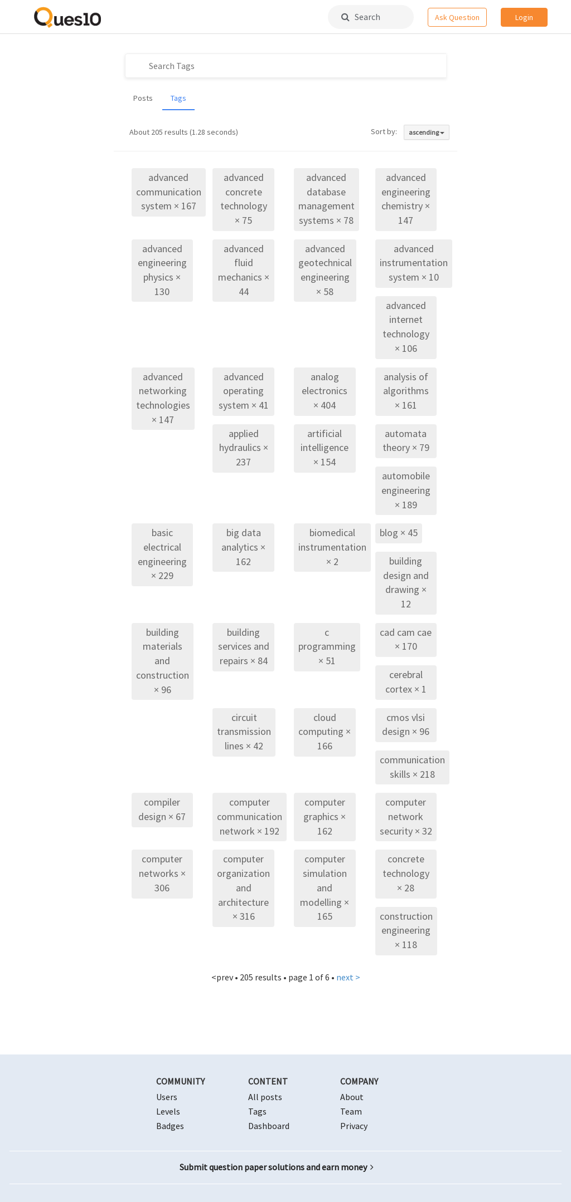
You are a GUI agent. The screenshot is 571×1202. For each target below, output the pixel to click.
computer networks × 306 (162, 873)
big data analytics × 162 (243, 546)
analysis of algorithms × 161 (406, 390)
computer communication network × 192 (249, 816)
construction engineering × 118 (406, 930)
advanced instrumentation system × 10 (414, 262)
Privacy (353, 1125)
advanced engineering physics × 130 (162, 270)
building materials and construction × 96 (162, 661)
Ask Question (457, 17)
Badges (170, 1125)
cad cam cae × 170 (406, 639)
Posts (143, 98)
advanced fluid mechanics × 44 (243, 270)
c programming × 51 (327, 646)
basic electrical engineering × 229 (162, 554)
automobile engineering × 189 (405, 490)
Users (166, 1096)
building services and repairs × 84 (243, 646)
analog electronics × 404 (324, 390)
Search (360, 16)
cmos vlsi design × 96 (405, 724)
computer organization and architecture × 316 (243, 887)
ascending (426, 132)
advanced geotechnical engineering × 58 (325, 270)
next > (348, 977)
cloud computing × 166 (324, 731)
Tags (178, 98)
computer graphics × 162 (324, 816)
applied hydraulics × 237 (243, 447)
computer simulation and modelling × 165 (324, 887)
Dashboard (268, 1125)
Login (524, 17)
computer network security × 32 (406, 816)
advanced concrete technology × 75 (243, 199)
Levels (168, 1111)
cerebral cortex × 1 (406, 681)
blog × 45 (399, 532)
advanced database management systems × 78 (326, 199)
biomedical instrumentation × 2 (332, 546)
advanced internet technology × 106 (406, 327)
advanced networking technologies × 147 (163, 398)
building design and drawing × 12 (406, 582)
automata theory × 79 (406, 440)
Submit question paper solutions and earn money (277, 1166)
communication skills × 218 (412, 767)
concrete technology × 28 (406, 873)
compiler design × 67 (162, 809)
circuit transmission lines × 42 (244, 731)
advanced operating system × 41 (244, 390)
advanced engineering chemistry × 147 (405, 199)
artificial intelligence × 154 (325, 447)
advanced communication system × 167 (168, 191)
